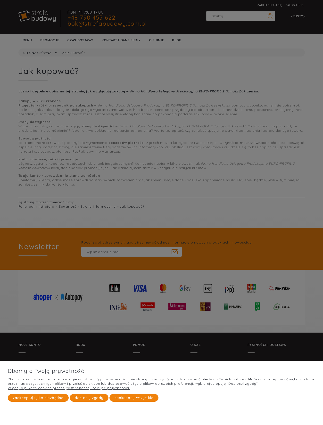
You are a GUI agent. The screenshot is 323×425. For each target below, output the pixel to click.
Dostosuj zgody (89, 397)
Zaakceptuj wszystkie (134, 397)
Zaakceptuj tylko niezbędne (38, 397)
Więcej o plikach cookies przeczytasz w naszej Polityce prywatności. (69, 388)
